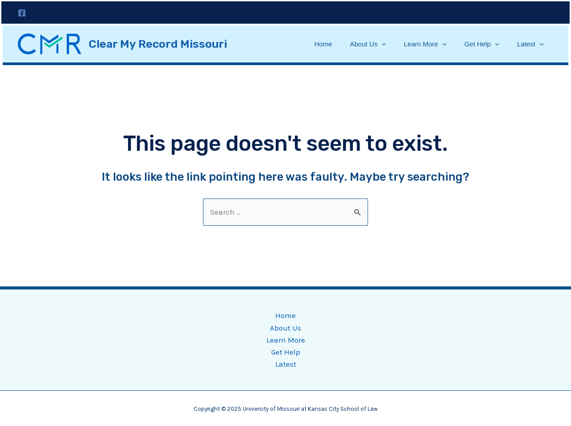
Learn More (425, 44)
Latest (530, 44)
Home (323, 44)
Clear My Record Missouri (158, 43)
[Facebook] (22, 13)
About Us (368, 44)
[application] (381, 44)
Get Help (481, 44)
